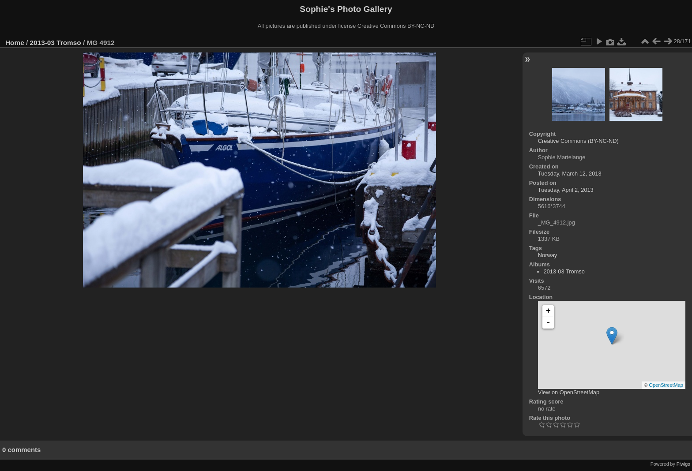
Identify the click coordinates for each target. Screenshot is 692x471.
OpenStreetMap (666, 385)
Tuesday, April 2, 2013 (566, 190)
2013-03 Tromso (55, 42)
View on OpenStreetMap (568, 392)
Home (14, 42)
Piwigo (683, 464)
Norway (547, 255)
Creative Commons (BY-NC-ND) (578, 141)
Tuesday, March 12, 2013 (570, 173)
